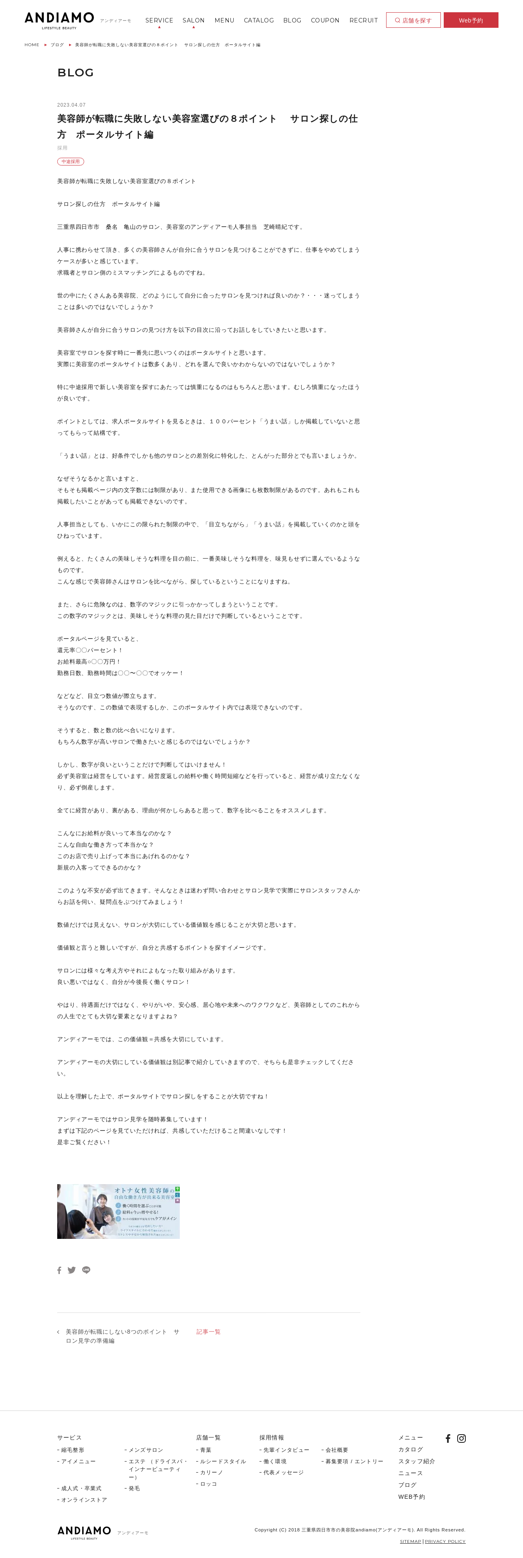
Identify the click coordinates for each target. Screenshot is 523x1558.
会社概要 (337, 1450)
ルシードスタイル (223, 1461)
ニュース (410, 1473)
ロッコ (209, 1484)
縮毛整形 (73, 1450)
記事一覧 (209, 1331)
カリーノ (212, 1472)
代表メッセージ (284, 1472)
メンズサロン (146, 1450)
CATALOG (259, 20)
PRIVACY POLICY (445, 1541)
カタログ (410, 1449)
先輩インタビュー (287, 1450)
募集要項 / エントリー (355, 1461)
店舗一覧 (208, 1437)
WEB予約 (411, 1496)
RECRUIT (363, 20)
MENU (225, 20)
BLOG (292, 20)
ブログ (57, 44)
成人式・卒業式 (81, 1488)
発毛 (134, 1488)
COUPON (325, 20)
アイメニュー (78, 1461)
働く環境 (275, 1461)
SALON (194, 20)
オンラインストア (84, 1500)
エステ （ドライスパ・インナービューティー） (159, 1469)
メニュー (410, 1437)
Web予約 (471, 20)
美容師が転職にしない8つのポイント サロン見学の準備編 (123, 1336)
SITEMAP (410, 1541)
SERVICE (159, 20)
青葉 (206, 1450)
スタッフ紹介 (417, 1461)
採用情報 (271, 1437)
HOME (32, 44)
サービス (69, 1437)
